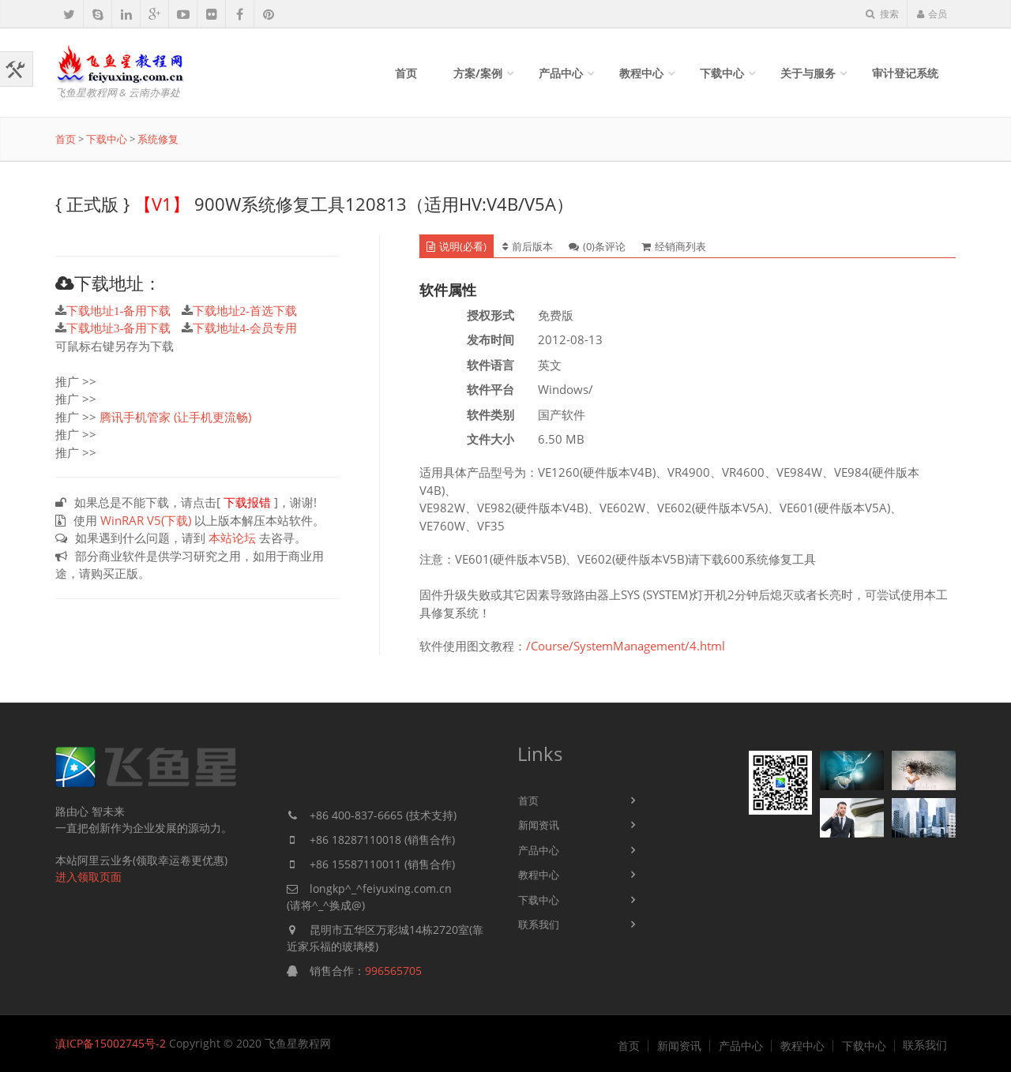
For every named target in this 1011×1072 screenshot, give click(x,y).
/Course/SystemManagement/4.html (625, 646)
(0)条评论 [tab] (597, 246)
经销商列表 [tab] (673, 246)
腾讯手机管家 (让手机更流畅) (175, 417)
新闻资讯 (538, 825)
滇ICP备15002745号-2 (110, 1043)
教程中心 (641, 73)
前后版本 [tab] (527, 246)
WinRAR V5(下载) (145, 520)
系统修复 (158, 139)
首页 (406, 73)
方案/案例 (477, 73)
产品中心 (561, 73)
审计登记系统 (905, 73)
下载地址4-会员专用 (245, 328)
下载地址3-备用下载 (118, 328)
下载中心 (722, 73)
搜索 (882, 14)
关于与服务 (808, 73)
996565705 (393, 970)
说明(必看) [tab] (457, 246)
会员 (931, 14)
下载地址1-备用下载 (118, 311)
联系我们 (538, 924)
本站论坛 (232, 537)
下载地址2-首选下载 (245, 311)
